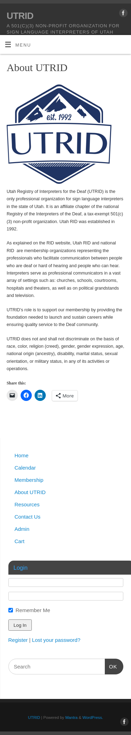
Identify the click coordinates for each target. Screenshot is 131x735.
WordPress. (92, 717)
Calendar (25, 468)
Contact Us (28, 517)
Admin (22, 529)
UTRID (20, 16)
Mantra (71, 717)
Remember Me (33, 610)
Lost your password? (56, 640)
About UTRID (30, 492)
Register (18, 640)
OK (111, 666)
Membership (29, 480)
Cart (19, 541)
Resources (27, 504)
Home (22, 455)
